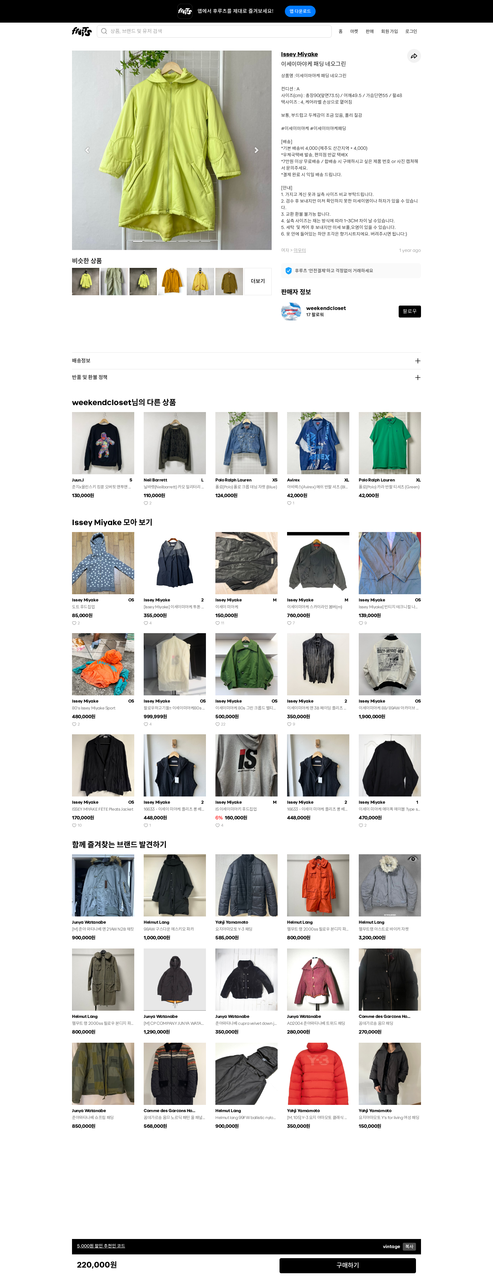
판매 (370, 31)
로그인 (411, 31)
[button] (87, 150)
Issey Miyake (299, 54)
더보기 (258, 281)
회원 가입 (389, 31)
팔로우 (410, 311)
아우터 (300, 250)
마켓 (354, 31)
